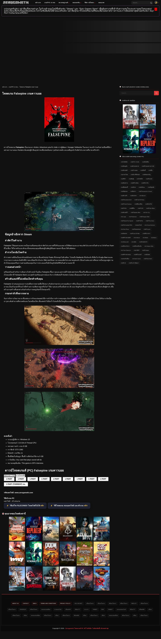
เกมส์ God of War (135, 233)
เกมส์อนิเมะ (142, 187)
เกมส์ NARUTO (143, 242)
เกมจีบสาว (133, 191)
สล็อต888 (38, 616)
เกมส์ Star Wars (150, 208)
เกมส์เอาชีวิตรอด (135, 174)
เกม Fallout (137, 237)
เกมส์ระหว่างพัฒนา (134, 263)
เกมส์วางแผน (134, 170)
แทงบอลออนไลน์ (14, 616)
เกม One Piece (125, 229)
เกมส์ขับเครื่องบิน (137, 246)
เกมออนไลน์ (138, 225)
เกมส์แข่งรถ (133, 195)
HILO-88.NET (84, 603)
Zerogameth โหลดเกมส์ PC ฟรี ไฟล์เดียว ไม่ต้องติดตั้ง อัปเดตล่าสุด (87, 635)
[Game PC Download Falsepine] (59, 430)
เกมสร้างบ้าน (139, 221)
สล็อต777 (105, 610)
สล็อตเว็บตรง (97, 603)
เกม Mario (153, 237)
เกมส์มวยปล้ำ (124, 212)
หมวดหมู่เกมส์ (64, 2)
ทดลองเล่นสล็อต (69, 610)
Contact (25, 603)
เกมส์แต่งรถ (124, 233)
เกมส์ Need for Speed (127, 221)
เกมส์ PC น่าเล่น (49, 2)
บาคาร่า (115, 610)
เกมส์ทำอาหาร (146, 233)
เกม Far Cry (146, 212)
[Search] (151, 2)
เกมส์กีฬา (123, 179)
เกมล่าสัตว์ (136, 250)
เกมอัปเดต (147, 254)
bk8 (134, 610)
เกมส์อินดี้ (143, 170)
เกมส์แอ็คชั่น (145, 162)
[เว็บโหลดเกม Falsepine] (59, 344)
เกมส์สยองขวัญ (146, 174)
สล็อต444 (95, 610)
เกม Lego (123, 216)
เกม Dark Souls (136, 258)
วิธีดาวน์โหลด (89, 2)
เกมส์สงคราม (124, 183)
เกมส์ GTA (140, 208)
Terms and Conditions (50, 603)
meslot (147, 603)
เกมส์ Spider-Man (135, 212)
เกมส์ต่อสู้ (131, 179)
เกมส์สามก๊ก (124, 195)
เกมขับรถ (133, 187)
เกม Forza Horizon (150, 225)
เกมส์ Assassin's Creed (145, 191)
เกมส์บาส (123, 263)
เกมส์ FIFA (124, 208)
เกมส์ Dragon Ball (144, 216)
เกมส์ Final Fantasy (126, 204)
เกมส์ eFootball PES (126, 225)
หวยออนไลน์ (83, 610)
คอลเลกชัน (77, 2)
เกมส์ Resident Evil (126, 199)
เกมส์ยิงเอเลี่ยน (138, 204)
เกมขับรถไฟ (148, 204)
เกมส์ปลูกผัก (151, 187)
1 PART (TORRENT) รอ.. (16, 484)
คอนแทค (101, 2)
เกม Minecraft (124, 242)
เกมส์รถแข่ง (149, 179)
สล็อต (47, 616)
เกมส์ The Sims (150, 221)
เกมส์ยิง (150, 170)
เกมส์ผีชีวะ (132, 208)
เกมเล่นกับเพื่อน (125, 258)
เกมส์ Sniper (145, 250)
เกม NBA (133, 242)
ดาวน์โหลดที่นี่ (20, 475)
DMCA (35, 603)
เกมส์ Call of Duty (139, 199)
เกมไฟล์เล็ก (140, 179)
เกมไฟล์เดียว (124, 162)
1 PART (9, 479)
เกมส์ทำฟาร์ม (144, 183)
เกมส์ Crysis (147, 229)
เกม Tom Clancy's (126, 250)
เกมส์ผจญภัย (124, 166)
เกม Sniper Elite (148, 246)
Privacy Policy (69, 603)
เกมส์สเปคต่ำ (124, 170)
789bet (125, 610)
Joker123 (43, 610)
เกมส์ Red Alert (148, 258)
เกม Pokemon (133, 216)
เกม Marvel (142, 195)
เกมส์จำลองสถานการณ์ (148, 166)
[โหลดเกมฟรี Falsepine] (59, 230)
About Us (13, 603)
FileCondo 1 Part (9, 475)
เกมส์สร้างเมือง (135, 183)
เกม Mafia (145, 237)
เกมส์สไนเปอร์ (137, 254)
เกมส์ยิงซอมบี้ (124, 187)
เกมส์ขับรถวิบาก (125, 246)
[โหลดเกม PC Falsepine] (59, 387)
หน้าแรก (38, 2)
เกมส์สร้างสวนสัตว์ (126, 237)
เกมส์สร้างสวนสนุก (126, 254)
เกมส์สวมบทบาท (134, 166)
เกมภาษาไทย (124, 174)
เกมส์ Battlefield (136, 229)
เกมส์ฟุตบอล (124, 191)
